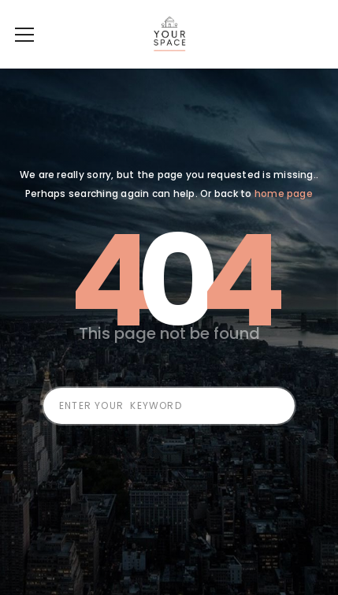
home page (283, 217)
